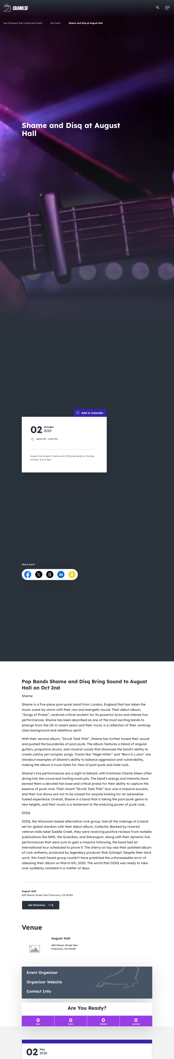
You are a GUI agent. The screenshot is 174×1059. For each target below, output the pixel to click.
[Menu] (167, 7)
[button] (158, 7)
